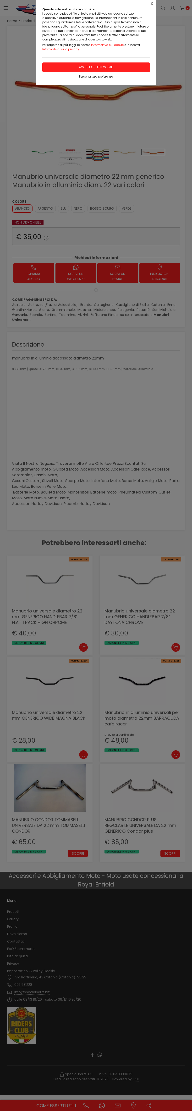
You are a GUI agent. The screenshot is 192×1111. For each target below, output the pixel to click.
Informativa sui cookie (107, 45)
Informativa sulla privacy (60, 49)
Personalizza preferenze (96, 76)
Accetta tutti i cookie (96, 67)
